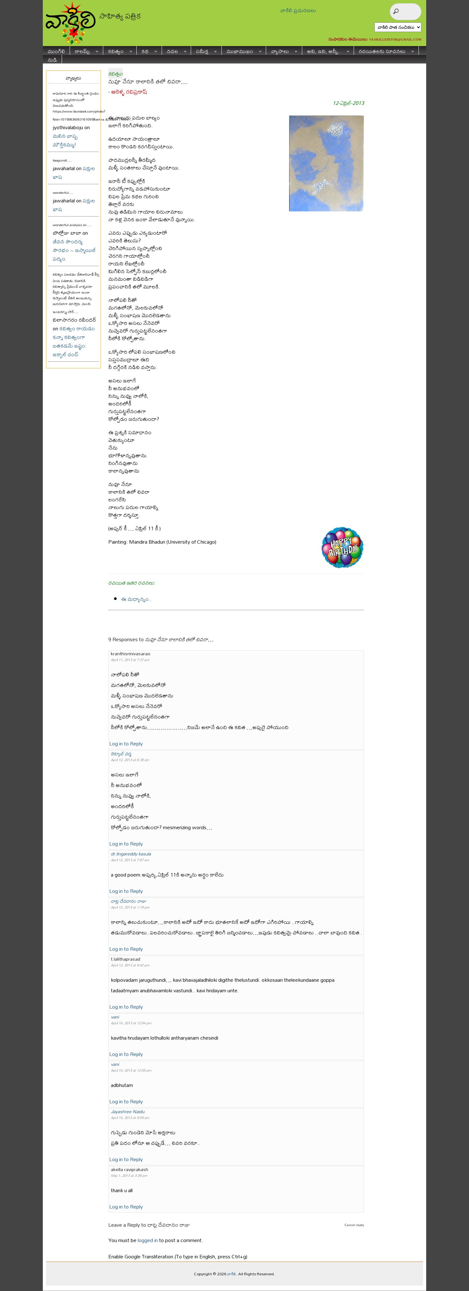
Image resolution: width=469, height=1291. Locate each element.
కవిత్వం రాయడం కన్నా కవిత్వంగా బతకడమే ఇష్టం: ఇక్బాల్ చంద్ (74, 341)
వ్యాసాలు (281, 50)
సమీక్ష (204, 50)
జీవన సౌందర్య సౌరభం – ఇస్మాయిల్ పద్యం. (74, 250)
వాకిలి (231, 1274)
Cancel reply (354, 1224)
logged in (148, 1240)
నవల (174, 50)
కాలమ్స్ (84, 50)
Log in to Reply (126, 743)
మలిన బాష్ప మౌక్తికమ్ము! (65, 140)
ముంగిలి (56, 50)
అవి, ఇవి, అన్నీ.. (326, 50)
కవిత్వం (117, 50)
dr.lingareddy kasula (131, 853)
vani (115, 1016)
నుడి (52, 59)
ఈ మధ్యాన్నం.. (136, 599)
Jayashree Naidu (127, 1111)
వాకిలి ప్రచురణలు (298, 10)
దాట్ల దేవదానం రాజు (128, 901)
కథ (147, 50)
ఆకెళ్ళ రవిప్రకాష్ (129, 92)
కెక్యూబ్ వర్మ (121, 753)
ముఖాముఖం (242, 50)
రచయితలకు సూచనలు (384, 50)
